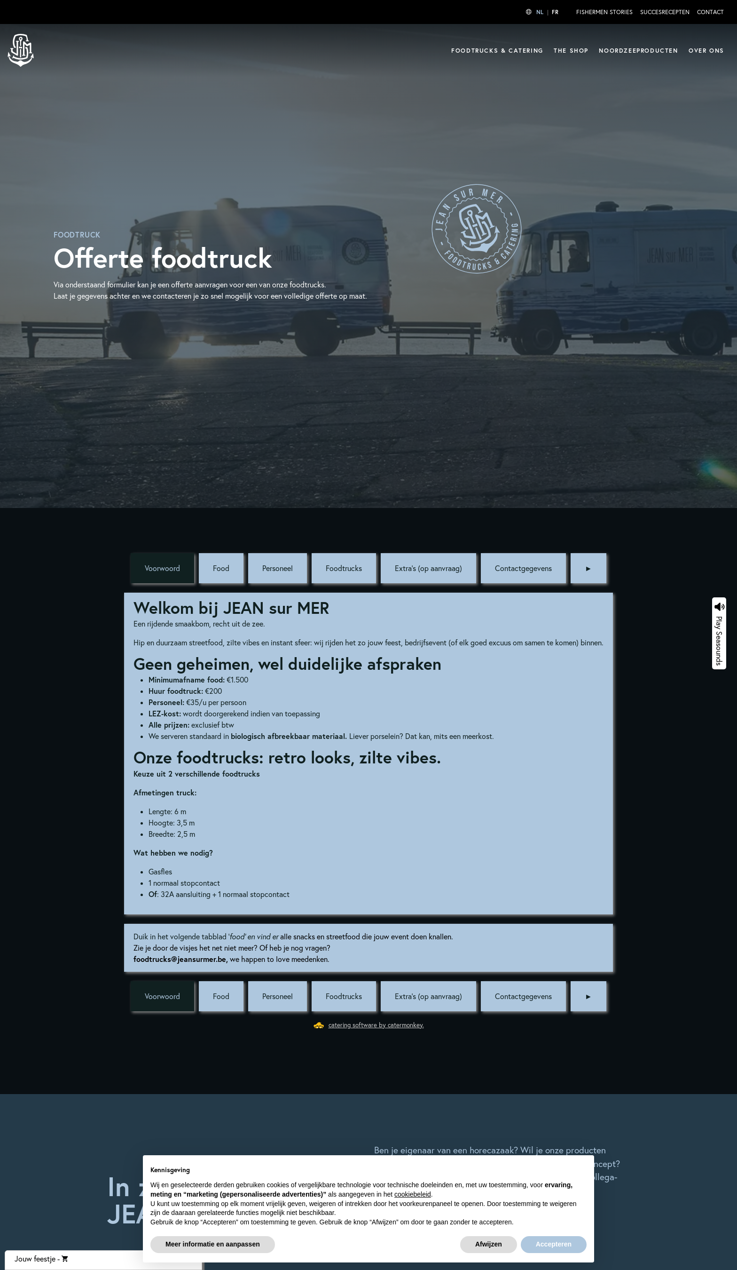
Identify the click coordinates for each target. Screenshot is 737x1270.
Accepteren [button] (554, 1244)
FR (555, 12)
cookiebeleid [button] (412, 1194)
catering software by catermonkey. (376, 1025)
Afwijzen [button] (488, 1244)
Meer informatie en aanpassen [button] (212, 1244)
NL (540, 12)
